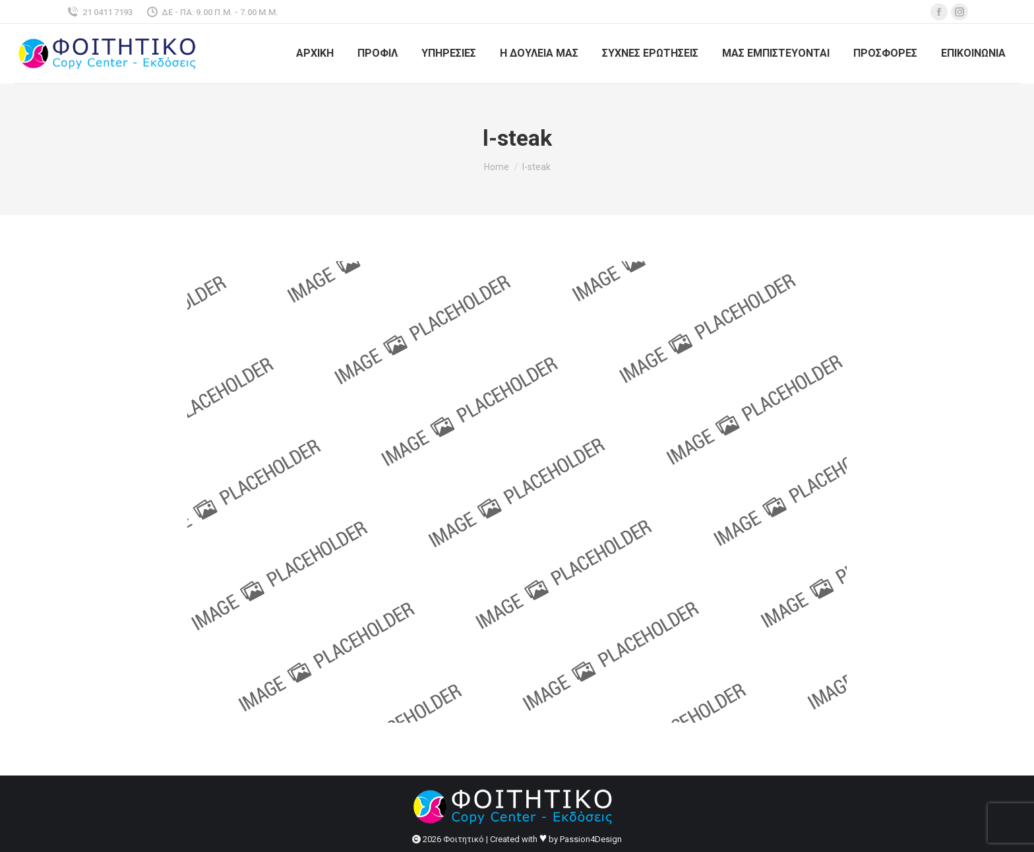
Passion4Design (591, 839)
